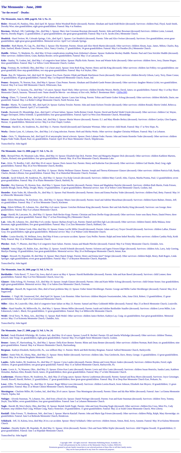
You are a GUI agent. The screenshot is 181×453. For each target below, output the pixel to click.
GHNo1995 (122, 92)
